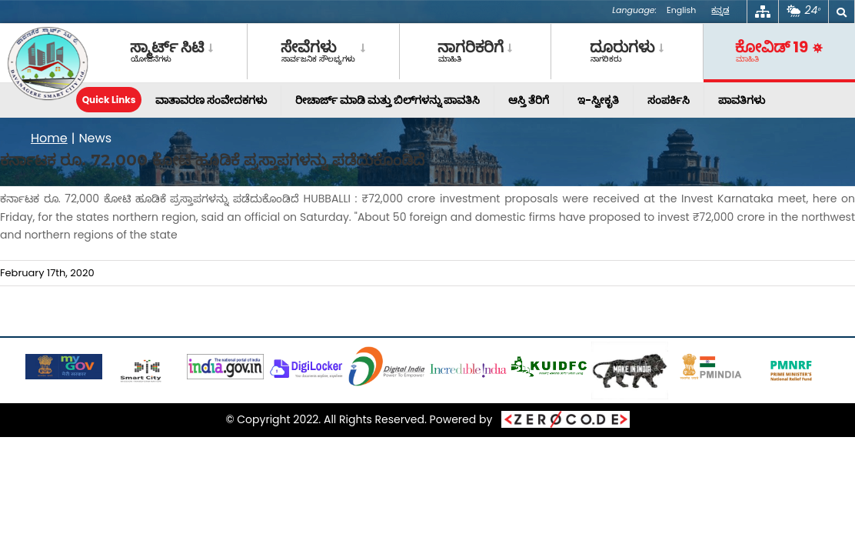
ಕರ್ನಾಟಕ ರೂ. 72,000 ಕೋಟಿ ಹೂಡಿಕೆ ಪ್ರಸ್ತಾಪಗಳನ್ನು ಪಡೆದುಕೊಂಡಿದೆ (212, 160)
